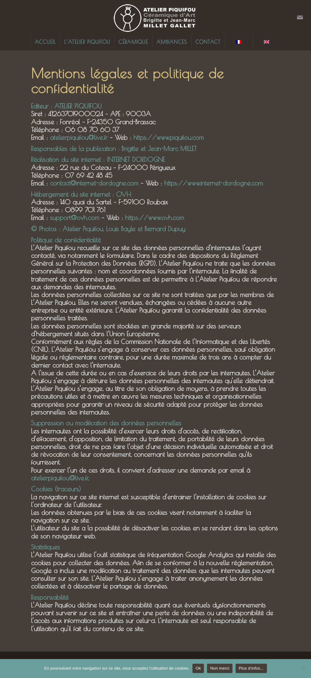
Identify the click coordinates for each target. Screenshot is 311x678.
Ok (198, 668)
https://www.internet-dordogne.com (213, 183)
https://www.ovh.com (154, 217)
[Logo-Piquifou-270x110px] (155, 17)
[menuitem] (45, 42)
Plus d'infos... (251, 668)
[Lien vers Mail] (300, 17)
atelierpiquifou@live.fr (79, 137)
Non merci (219, 668)
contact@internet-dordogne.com (94, 183)
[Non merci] (303, 668)
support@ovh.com (74, 217)
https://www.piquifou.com (168, 137)
